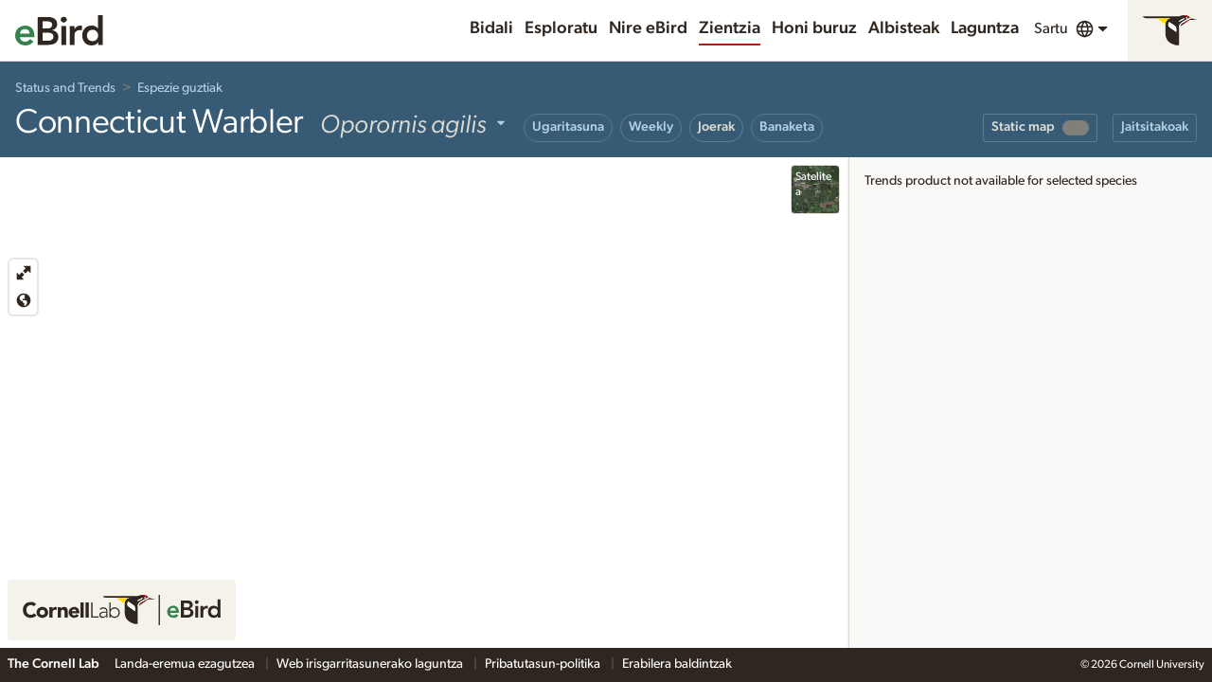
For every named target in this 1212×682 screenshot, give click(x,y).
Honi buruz (814, 28)
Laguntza (985, 28)
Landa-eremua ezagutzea (186, 664)
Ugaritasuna (568, 127)
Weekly (651, 127)
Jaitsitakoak (1154, 127)
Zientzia (729, 28)
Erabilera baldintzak (677, 664)
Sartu (1051, 28)
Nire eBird (648, 28)
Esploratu (561, 28)
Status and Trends (65, 88)
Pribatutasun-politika (544, 664)
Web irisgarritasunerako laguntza (371, 664)
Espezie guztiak (180, 88)
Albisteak (903, 28)
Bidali (491, 28)
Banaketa (786, 127)
